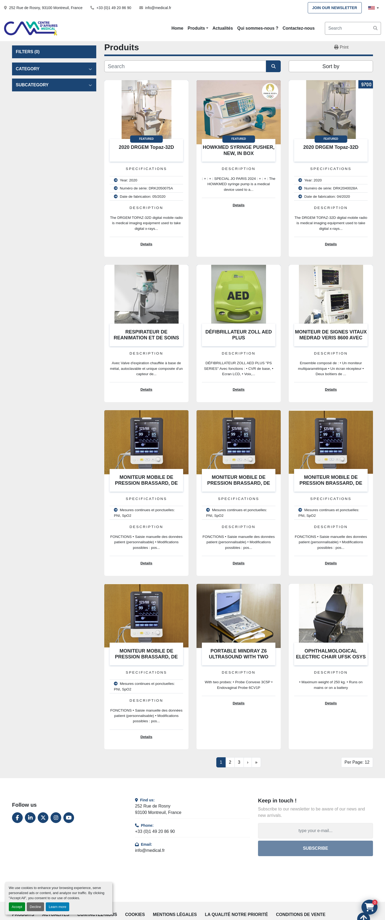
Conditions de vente (300, 914)
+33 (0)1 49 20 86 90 (113, 8)
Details (146, 244)
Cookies (135, 914)
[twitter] (43, 817)
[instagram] (56, 817)
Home (177, 28)
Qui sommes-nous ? (257, 28)
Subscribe (315, 848)
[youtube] (68, 817)
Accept (17, 907)
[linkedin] (30, 817)
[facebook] (17, 817)
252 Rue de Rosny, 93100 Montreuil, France (45, 8)
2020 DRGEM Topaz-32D (146, 147)
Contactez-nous (299, 28)
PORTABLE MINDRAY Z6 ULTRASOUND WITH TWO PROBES (238, 657)
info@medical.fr (158, 8)
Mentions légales (175, 914)
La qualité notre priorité (236, 914)
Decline (35, 907)
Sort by (330, 66)
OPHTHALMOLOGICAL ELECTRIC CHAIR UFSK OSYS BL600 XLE (331, 657)
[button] (198, 28)
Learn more (57, 907)
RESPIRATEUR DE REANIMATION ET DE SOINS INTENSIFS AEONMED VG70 (146, 338)
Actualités (223, 28)
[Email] (315, 831)
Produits (196, 28)
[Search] (353, 28)
